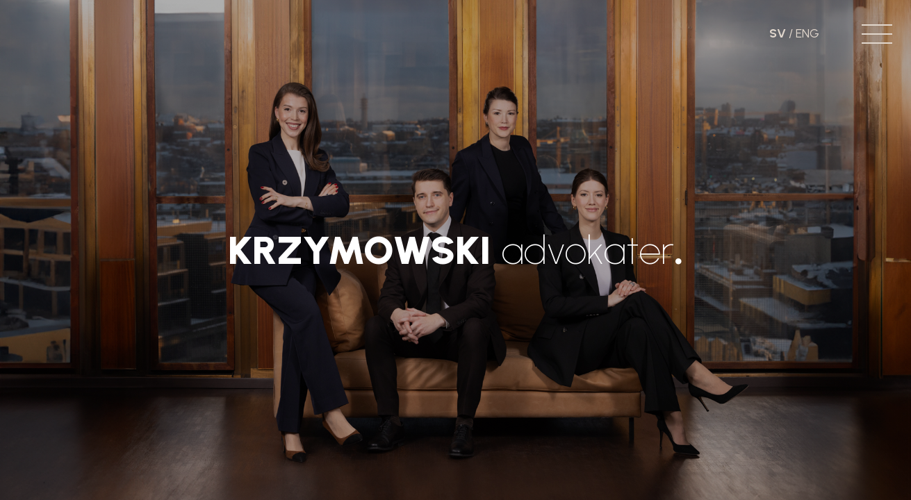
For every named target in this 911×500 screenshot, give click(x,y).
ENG (807, 33)
